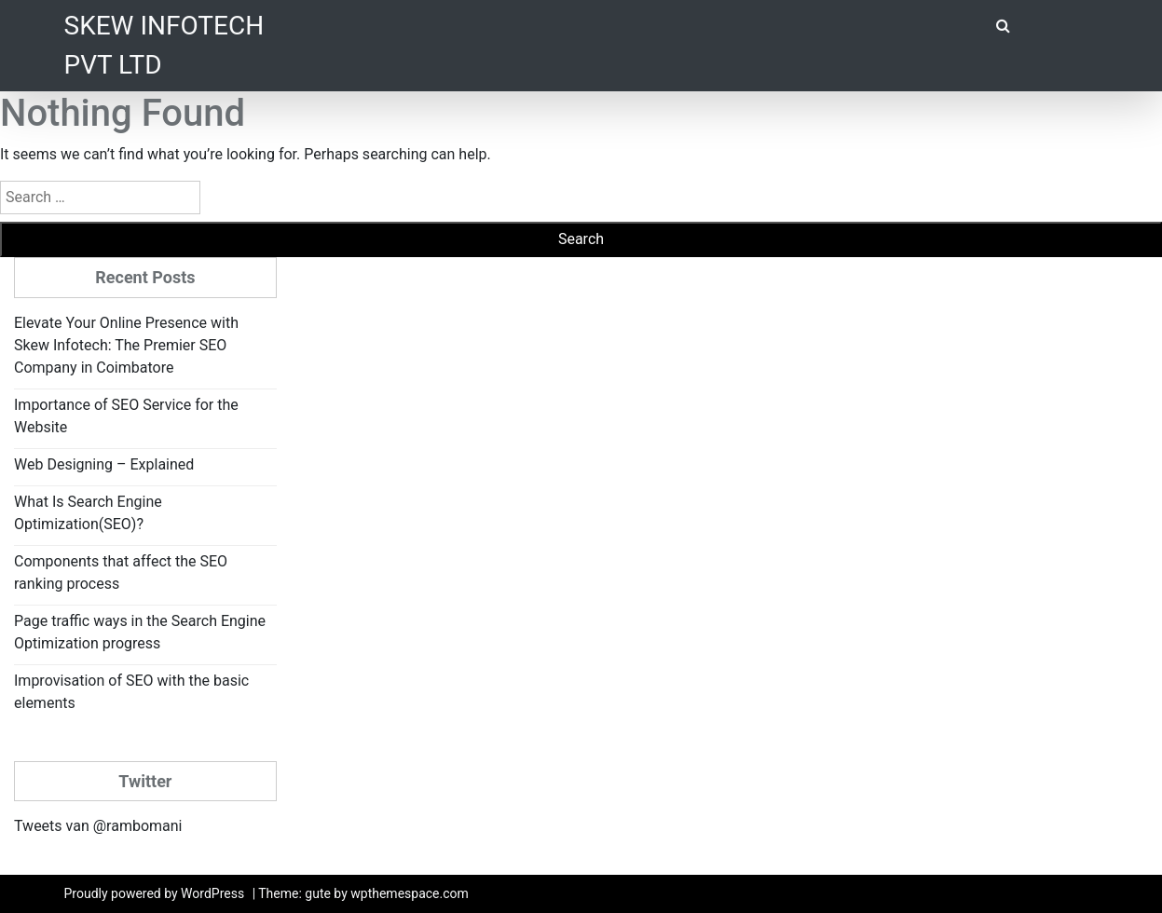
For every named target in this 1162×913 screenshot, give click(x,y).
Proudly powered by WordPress (154, 893)
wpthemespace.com (409, 893)
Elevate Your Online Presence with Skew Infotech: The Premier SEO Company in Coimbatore (126, 345)
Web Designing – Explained (104, 464)
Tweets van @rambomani (98, 826)
